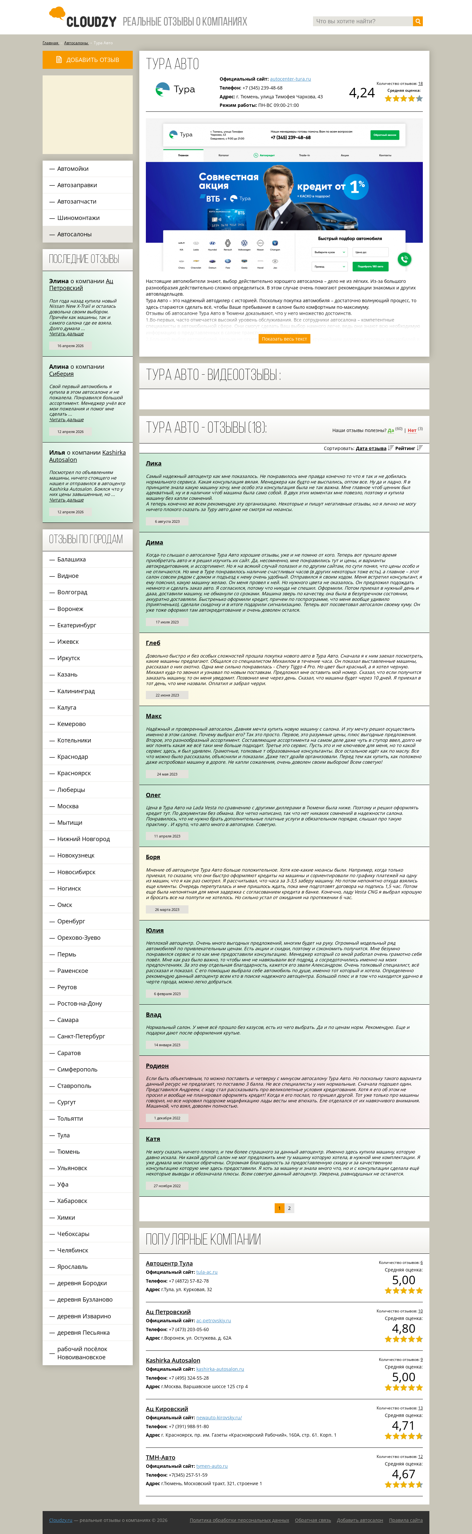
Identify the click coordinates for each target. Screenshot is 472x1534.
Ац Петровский (81, 284)
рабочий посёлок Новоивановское (82, 1353)
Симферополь (77, 1069)
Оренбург (71, 921)
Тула (63, 1135)
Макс (154, 716)
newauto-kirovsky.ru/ (219, 1417)
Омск (64, 905)
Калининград (76, 691)
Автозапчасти (76, 201)
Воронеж (70, 609)
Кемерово (71, 724)
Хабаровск (72, 1201)
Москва (68, 806)
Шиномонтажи (78, 218)
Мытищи (69, 822)
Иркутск (68, 658)
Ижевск (68, 641)
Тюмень (68, 1151)
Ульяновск (72, 1168)
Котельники (74, 740)
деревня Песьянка (83, 1332)
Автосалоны (74, 234)
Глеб (153, 643)
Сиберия (61, 374)
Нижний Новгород (83, 839)
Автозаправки (77, 185)
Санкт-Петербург (81, 1036)
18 (420, 83)
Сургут (66, 1102)
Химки (66, 1217)
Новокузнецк (75, 855)
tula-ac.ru (207, 1272)
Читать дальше (66, 333)
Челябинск (72, 1250)
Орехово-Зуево (79, 937)
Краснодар (72, 756)
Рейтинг (405, 448)
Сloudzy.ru (60, 1520)
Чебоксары (73, 1234)
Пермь (66, 954)
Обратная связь (313, 1520)
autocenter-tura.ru (290, 79)
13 (420, 1407)
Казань (67, 674)
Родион (157, 1066)
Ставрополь (74, 1086)
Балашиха (71, 559)
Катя (153, 1139)
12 (420, 1456)
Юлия (155, 930)
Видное (68, 576)
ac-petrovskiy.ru (213, 1320)
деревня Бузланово (85, 1299)
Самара (68, 1020)
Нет (412, 430)
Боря (153, 857)
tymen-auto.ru (212, 1466)
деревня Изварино (84, 1316)
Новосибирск (76, 872)
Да (391, 430)
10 (420, 1310)
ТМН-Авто (160, 1457)
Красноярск (74, 773)
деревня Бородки (82, 1283)
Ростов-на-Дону (79, 1003)
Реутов (67, 987)
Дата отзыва (371, 448)
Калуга (66, 707)
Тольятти (70, 1118)
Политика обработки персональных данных (239, 1520)
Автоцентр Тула (169, 1263)
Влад (153, 1014)
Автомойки (72, 168)
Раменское (72, 970)
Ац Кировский (167, 1409)
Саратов (69, 1053)
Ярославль (72, 1266)
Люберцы (71, 790)
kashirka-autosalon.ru (220, 1369)
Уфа (63, 1184)
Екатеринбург (76, 625)
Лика (154, 463)
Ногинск (69, 888)
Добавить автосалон (360, 1520)
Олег (153, 795)
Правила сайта (406, 1520)
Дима (154, 542)
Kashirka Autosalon (173, 1360)
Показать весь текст (284, 339)
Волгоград (72, 592)
